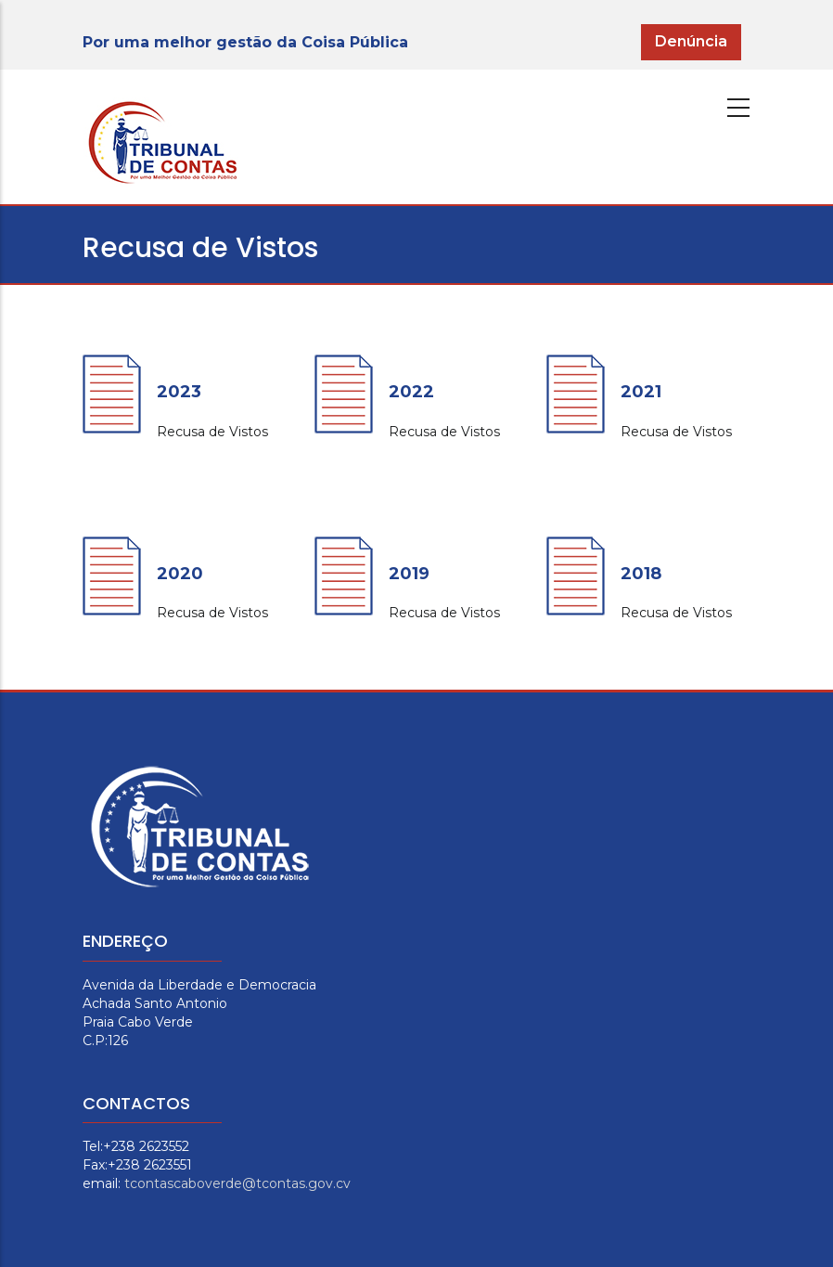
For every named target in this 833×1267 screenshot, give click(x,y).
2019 (409, 573)
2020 (180, 573)
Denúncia (691, 41)
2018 (641, 573)
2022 (411, 391)
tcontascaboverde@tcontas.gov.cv (237, 1183)
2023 (179, 391)
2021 (641, 391)
